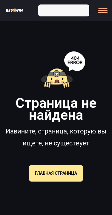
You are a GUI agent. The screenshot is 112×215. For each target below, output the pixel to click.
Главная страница (56, 173)
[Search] (82, 9)
